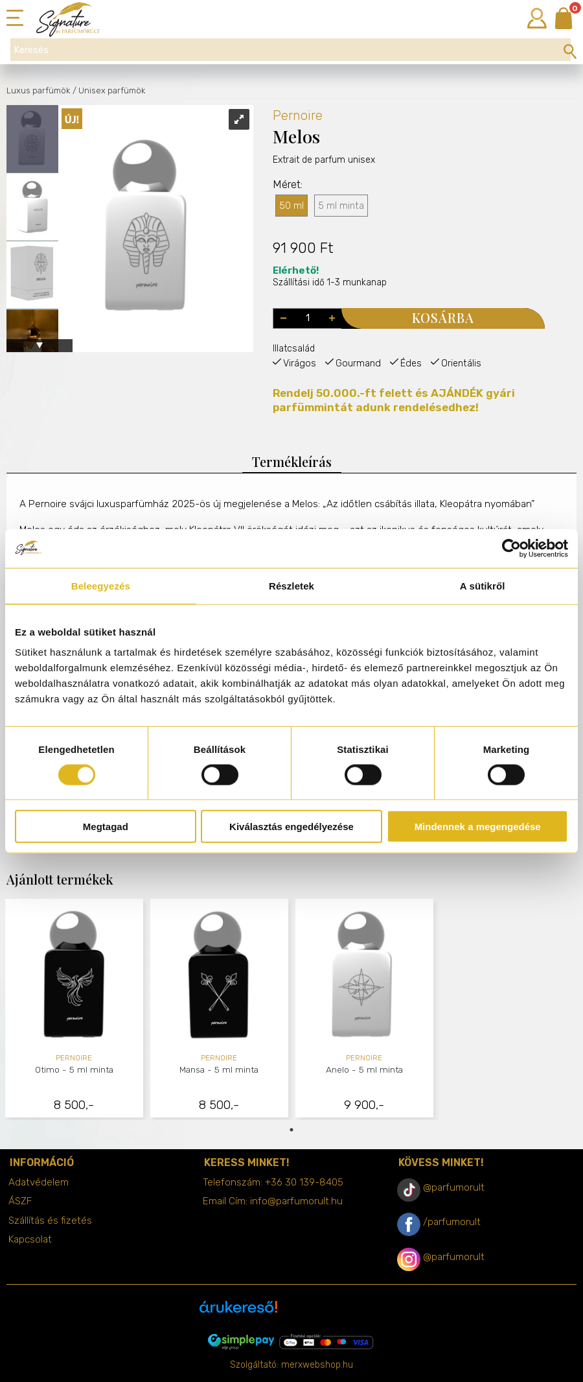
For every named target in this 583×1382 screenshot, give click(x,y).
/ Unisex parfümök (109, 90)
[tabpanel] (74, 1009)
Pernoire (298, 115)
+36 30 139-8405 (304, 1182)
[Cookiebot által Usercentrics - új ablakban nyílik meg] (511, 548)
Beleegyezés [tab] (100, 585)
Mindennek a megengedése (478, 826)
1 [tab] (291, 1129)
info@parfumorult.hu (296, 1201)
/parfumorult (452, 1222)
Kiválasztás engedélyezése (291, 826)
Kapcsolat (30, 1239)
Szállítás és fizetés (50, 1220)
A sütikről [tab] (482, 585)
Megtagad (105, 826)
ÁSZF (20, 1201)
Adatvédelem (38, 1182)
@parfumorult (454, 1187)
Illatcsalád (294, 348)
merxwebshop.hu (317, 1364)
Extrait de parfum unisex (324, 185)
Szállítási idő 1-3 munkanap (330, 276)
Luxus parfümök (38, 90)
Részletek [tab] (291, 585)
